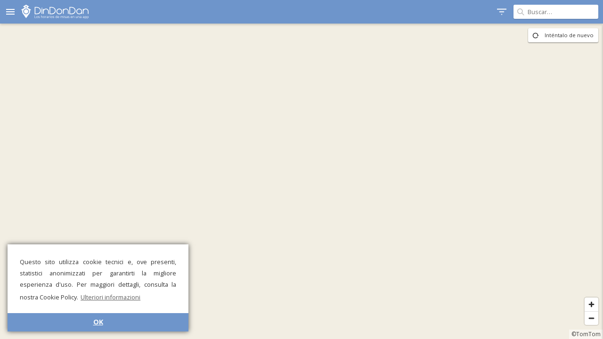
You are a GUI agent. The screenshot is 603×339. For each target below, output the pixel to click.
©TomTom (586, 334)
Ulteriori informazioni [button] (110, 297)
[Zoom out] (591, 318)
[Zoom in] (591, 304)
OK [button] (98, 321)
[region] (301, 181)
